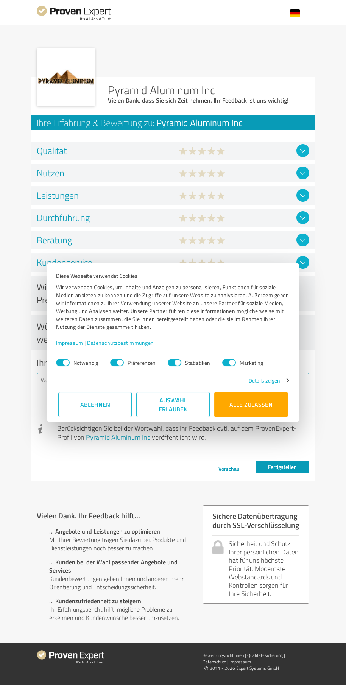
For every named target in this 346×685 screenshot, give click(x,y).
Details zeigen (262, 380)
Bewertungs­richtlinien (223, 655)
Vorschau (229, 468)
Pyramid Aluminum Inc (118, 437)
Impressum (72, 342)
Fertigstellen (282, 466)
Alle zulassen (251, 404)
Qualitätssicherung (265, 655)
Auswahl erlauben (173, 404)
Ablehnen (95, 404)
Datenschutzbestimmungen (122, 342)
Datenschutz (214, 662)
